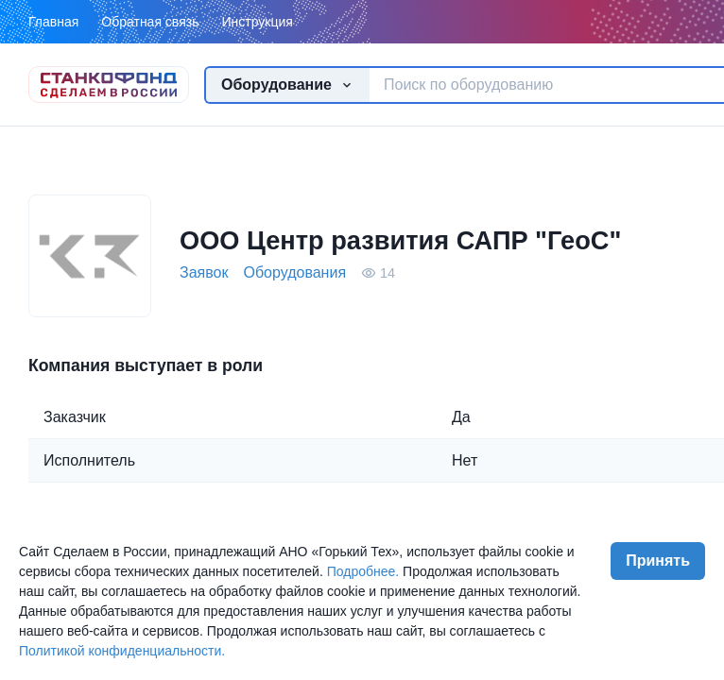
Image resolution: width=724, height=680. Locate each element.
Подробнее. (363, 571)
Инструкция (256, 21)
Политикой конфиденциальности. (122, 650)
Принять (658, 560)
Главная (53, 21)
